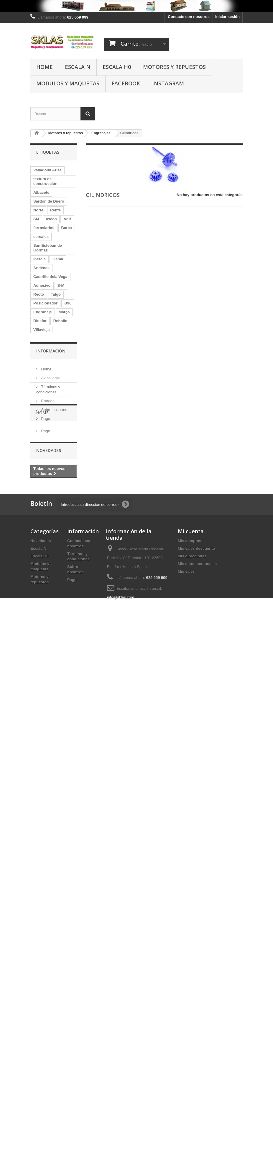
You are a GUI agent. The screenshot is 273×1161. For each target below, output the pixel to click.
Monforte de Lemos (51, 758)
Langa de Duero (47, 453)
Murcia (58, 502)
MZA (56, 581)
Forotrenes (43, 617)
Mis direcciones (192, 1081)
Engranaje (42, 312)
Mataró (39, 679)
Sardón (40, 374)
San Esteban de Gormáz (47, 247)
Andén (39, 502)
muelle (57, 705)
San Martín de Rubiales (45, 473)
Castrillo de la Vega (50, 418)
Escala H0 (117, 66)
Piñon (38, 511)
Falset (62, 599)
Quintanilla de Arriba (52, 590)
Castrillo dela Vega (50, 276)
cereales (41, 236)
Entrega (47, 890)
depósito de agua (49, 382)
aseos (51, 219)
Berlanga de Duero (50, 740)
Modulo (40, 793)
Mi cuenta (191, 1056)
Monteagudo (57, 444)
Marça (64, 312)
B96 (67, 303)
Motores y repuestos (174, 66)
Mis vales (186, 1096)
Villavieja (41, 329)
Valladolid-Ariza (47, 537)
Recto (38, 294)
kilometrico (43, 785)
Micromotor (44, 626)
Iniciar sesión (227, 16)
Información (50, 843)
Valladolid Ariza (47, 170)
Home (44, 66)
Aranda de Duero (48, 687)
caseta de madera (49, 670)
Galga (38, 705)
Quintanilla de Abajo (51, 732)
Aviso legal (50, 867)
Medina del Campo (50, 435)
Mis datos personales (197, 1089)
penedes (41, 811)
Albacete (41, 192)
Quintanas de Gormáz (53, 643)
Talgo (56, 294)
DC (56, 374)
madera (60, 793)
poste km (63, 573)
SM (36, 219)
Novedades (48, 968)
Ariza (65, 617)
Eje (36, 444)
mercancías (44, 820)
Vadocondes (44, 493)
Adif (67, 219)
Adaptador (42, 347)
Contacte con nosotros (189, 16)
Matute (39, 581)
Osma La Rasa (46, 714)
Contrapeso (62, 723)
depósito (62, 356)
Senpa (39, 749)
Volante (40, 356)
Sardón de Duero (48, 201)
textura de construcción (45, 181)
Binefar (40, 321)
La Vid (39, 723)
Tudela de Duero (48, 520)
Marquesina (44, 652)
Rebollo (60, 321)
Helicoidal (42, 338)
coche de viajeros (49, 365)
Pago (45, 908)
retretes (40, 802)
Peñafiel (40, 400)
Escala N (78, 66)
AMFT (61, 564)
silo (36, 427)
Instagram (168, 83)
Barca (66, 228)
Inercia (39, 259)
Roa (63, 347)
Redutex (40, 634)
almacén (41, 661)
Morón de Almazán (50, 409)
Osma (57, 259)
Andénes (41, 268)
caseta (39, 528)
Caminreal (42, 608)
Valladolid (42, 696)
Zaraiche (41, 564)
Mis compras (189, 1066)
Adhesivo (42, 285)
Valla (58, 802)
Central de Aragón (49, 462)
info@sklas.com (120, 1122)
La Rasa (40, 573)
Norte (38, 210)
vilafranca (42, 767)
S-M (61, 285)
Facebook (125, 83)
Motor (60, 391)
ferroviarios (44, 228)
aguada (65, 696)
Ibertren (40, 484)
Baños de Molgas (49, 555)
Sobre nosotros (53, 899)
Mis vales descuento (196, 1073)
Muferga (40, 391)
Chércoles (56, 427)
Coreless (41, 599)
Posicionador (45, 303)
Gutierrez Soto (46, 546)
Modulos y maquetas (67, 83)
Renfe (55, 210)
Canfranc (41, 776)
